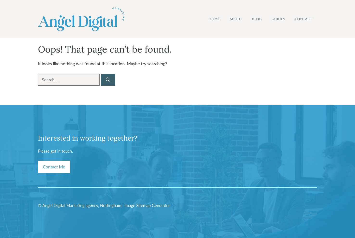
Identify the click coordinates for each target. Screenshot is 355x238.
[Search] (108, 80)
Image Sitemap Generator (147, 205)
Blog (257, 19)
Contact (303, 19)
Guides (278, 19)
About (236, 19)
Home (214, 19)
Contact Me (54, 166)
